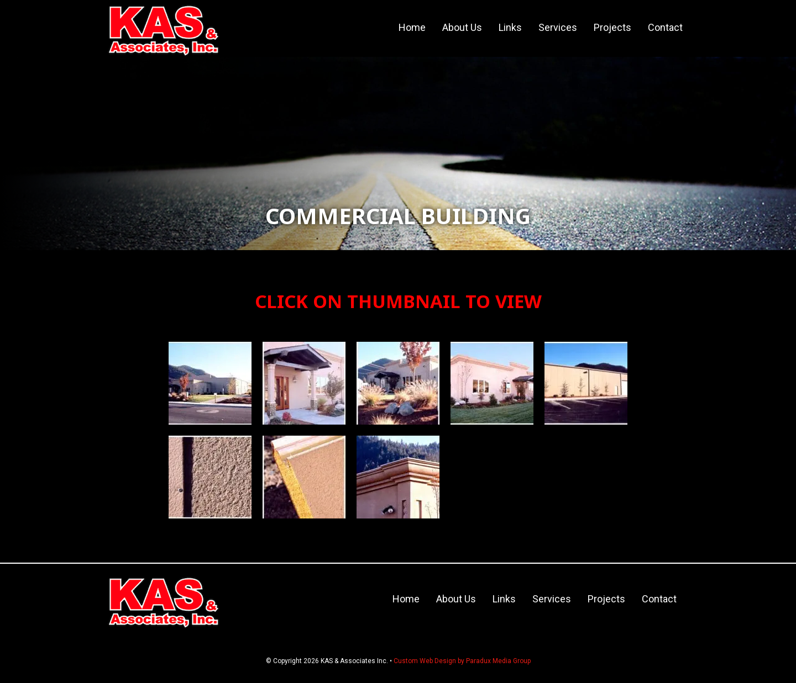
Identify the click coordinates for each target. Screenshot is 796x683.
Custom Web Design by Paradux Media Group (462, 661)
